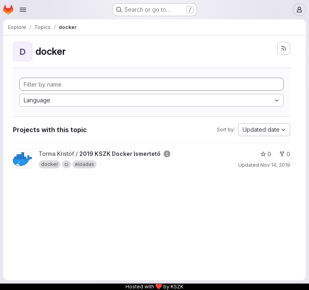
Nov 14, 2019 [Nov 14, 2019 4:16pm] (275, 165)
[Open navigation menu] (22, 9)
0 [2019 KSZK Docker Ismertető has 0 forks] (284, 154)
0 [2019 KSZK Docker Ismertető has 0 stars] (265, 154)
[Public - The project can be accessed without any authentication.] (167, 154)
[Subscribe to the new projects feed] (283, 48)
